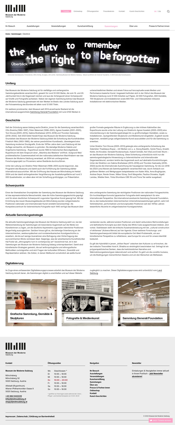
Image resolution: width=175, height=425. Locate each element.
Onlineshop (95, 390)
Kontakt (93, 393)
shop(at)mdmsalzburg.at (16, 401)
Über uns (94, 384)
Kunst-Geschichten (98, 396)
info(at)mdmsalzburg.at (16, 399)
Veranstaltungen (97, 376)
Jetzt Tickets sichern (162, 420)
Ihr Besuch (94, 370)
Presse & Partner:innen (100, 387)
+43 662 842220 (14, 396)
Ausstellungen (96, 373)
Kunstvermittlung (97, 379)
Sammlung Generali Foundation (44, 112)
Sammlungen (95, 382)
